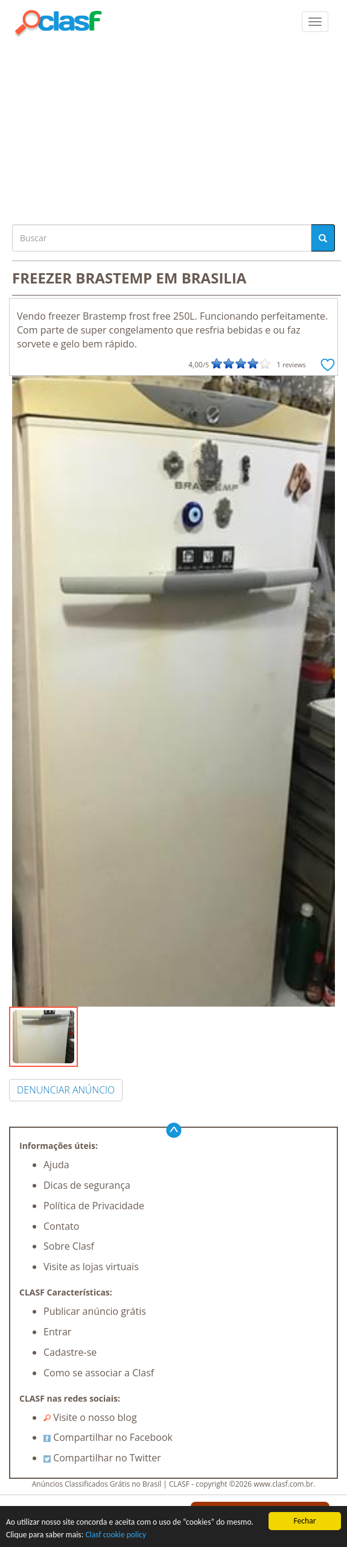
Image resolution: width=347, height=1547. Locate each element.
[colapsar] (315, 21)
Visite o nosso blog (90, 1417)
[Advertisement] (173, 127)
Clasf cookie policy (115, 1535)
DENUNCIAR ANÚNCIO (66, 1089)
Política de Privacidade (93, 1205)
